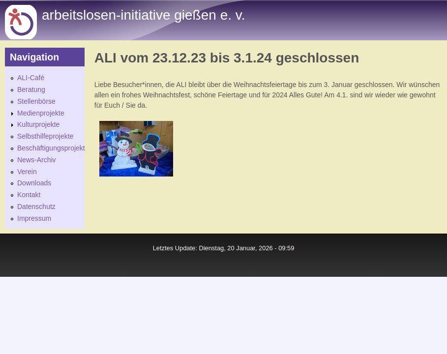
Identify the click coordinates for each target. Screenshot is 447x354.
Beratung (31, 89)
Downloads (34, 183)
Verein (27, 172)
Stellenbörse (36, 101)
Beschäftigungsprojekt (51, 148)
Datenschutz (36, 206)
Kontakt (28, 195)
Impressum (34, 218)
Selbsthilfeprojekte (45, 136)
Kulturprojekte (38, 124)
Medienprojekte (40, 113)
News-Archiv (36, 160)
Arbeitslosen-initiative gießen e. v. (143, 15)
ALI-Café (30, 78)
